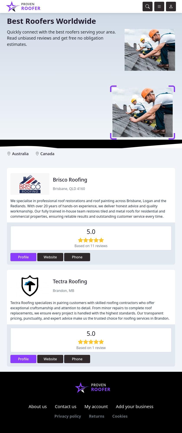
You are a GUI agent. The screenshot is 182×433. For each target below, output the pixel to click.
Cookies (119, 416)
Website (50, 257)
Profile (23, 257)
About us (38, 406)
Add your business (134, 406)
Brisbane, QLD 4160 (69, 188)
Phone (77, 257)
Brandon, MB (63, 290)
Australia (20, 153)
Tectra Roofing (70, 281)
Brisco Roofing (70, 179)
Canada (47, 153)
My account (96, 406)
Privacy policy (67, 416)
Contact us (65, 406)
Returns (96, 416)
